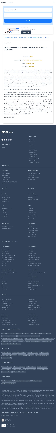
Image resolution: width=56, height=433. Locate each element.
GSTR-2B (3, 263)
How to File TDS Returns (34, 257)
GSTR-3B (3, 265)
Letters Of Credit (32, 289)
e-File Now (26, 32)
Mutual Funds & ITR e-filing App (9, 181)
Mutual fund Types (5, 274)
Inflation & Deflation (33, 277)
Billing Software (32, 212)
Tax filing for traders (6, 228)
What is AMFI (4, 287)
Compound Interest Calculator (9, 324)
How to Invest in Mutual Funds (8, 272)
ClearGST (30, 191)
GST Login (4, 193)
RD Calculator (4, 316)
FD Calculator (4, 318)
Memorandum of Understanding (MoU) (37, 272)
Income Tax (31, 175)
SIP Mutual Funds (5, 279)
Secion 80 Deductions (33, 177)
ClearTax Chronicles (34, 156)
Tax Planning (4, 175)
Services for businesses (34, 216)
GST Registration (5, 249)
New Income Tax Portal (33, 259)
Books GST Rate (32, 236)
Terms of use (14, 415)
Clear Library (32, 152)
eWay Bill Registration (33, 199)
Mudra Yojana (31, 274)
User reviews (32, 148)
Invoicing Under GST (6, 261)
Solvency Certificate (33, 283)
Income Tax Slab (32, 249)
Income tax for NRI (32, 179)
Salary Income (31, 255)
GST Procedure (5, 253)
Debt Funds (4, 283)
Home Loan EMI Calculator (34, 307)
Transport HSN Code (33, 230)
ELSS (2, 277)
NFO (2, 285)
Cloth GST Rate (32, 234)
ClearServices (4, 179)
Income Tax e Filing (6, 173)
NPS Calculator (32, 309)
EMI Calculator (5, 301)
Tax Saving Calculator (33, 316)
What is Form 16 (32, 253)
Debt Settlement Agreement (35, 285)
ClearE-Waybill (31, 193)
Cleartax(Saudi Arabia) (34, 162)
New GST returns (5, 197)
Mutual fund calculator (7, 303)
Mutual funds (4, 183)
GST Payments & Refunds (7, 259)
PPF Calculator (31, 299)
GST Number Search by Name (35, 324)
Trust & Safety (32, 160)
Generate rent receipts (34, 305)
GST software (4, 195)
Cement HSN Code (33, 228)
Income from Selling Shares (35, 263)
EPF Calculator (31, 322)
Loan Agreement (32, 279)
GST (2, 191)
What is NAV (4, 289)
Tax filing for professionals (7, 226)
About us (31, 139)
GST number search (33, 301)
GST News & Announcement (8, 255)
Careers (31, 144)
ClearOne (30, 210)
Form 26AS (30, 251)
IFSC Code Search (32, 303)
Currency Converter (6, 322)
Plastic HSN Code (32, 232)
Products (11, 2)
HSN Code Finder (32, 226)
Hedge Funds (4, 281)
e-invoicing (4, 199)
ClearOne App (31, 218)
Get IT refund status (33, 318)
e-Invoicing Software (33, 195)
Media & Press (32, 146)
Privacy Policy (5, 415)
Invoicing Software (32, 214)
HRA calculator (5, 314)
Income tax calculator (6, 299)
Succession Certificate (33, 281)
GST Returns (4, 251)
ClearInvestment (5, 177)
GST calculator (5, 309)
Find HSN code (31, 314)
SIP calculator (4, 307)
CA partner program (6, 208)
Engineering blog (33, 150)
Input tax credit (5, 201)
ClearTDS (30, 197)
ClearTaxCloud (5, 214)
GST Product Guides (34, 158)
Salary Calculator (32, 320)
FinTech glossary (33, 154)
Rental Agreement (32, 287)
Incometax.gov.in (32, 261)
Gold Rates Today (5, 320)
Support (3, 147)
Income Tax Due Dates (33, 265)
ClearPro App (4, 216)
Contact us (32, 141)
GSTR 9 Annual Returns (7, 257)
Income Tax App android (34, 173)
